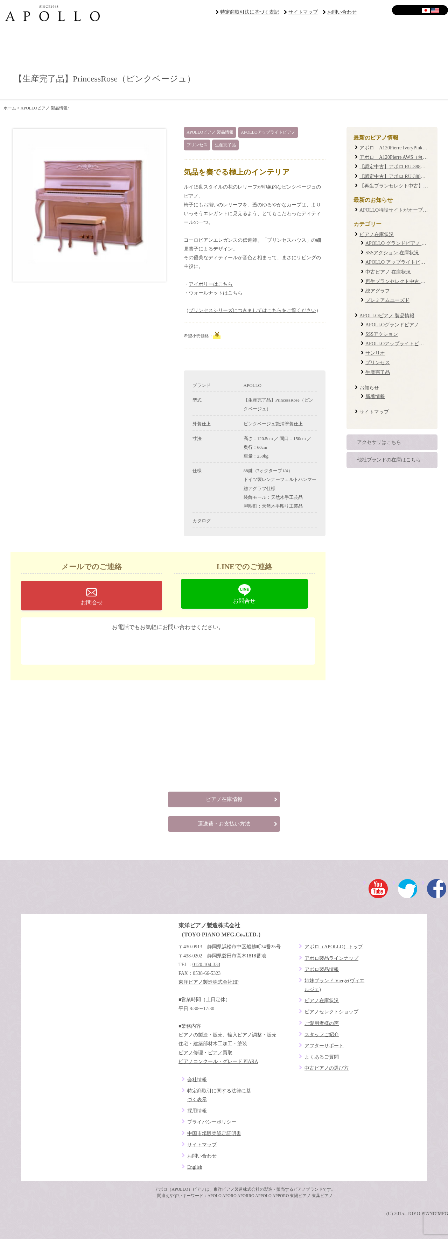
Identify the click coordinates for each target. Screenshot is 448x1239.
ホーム (10, 108)
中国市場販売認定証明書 (214, 1133)
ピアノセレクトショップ (112, 42)
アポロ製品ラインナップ (331, 958)
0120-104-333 (173, 645)
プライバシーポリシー (211, 1122)
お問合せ (91, 603)
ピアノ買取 (220, 1052)
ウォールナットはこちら (216, 293)
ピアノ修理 (190, 1052)
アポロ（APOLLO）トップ (333, 946)
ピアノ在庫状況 (376, 234)
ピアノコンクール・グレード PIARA (218, 1061)
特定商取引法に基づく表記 (249, 12)
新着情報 (375, 396)
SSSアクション (381, 334)
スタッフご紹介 (321, 1034)
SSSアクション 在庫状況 (392, 252)
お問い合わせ (342, 12)
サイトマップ (303, 12)
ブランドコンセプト (37, 42)
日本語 (426, 10)
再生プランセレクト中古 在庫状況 (402, 281)
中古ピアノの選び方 (326, 1068)
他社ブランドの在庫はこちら (389, 459)
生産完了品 (225, 144)
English (435, 10)
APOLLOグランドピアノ (392, 324)
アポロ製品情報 (321, 969)
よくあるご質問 (410, 42)
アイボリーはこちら (211, 284)
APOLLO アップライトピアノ (397, 262)
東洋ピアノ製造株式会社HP (208, 982)
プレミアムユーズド (387, 300)
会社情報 (197, 1079)
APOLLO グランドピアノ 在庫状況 (403, 243)
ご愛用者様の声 (261, 42)
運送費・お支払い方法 (224, 824)
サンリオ (375, 353)
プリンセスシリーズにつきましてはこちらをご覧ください (252, 310)
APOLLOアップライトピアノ (268, 132)
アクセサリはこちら (379, 442)
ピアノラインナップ (186, 42)
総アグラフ (377, 290)
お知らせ (369, 387)
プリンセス (197, 144)
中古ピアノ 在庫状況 (388, 272)
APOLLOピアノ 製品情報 (44, 108)
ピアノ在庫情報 (224, 799)
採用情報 (197, 1110)
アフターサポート (336, 42)
